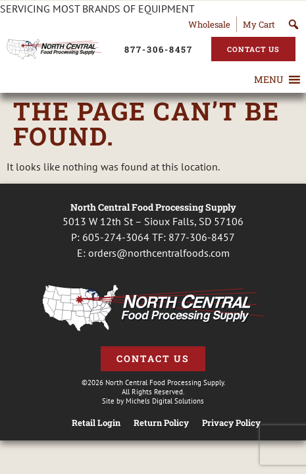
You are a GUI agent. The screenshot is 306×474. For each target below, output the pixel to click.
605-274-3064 (115, 237)
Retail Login (96, 423)
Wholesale (209, 24)
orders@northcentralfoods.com (159, 252)
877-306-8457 (201, 237)
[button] (268, 79)
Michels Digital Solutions (165, 401)
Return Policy (161, 423)
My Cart (259, 24)
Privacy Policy (231, 423)
